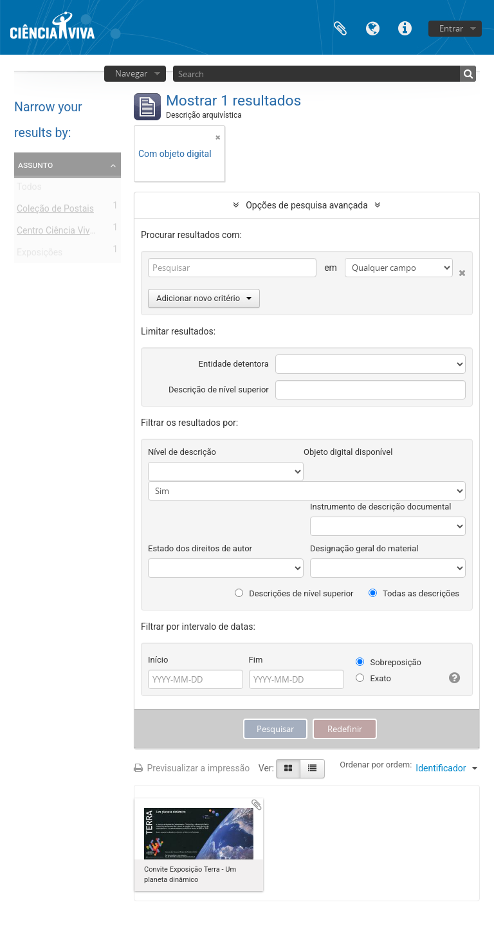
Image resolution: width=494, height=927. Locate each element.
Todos (29, 189)
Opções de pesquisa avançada (307, 205)
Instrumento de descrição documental (380, 506)
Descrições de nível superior (294, 593)
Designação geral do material (364, 548)
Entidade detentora (234, 364)
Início (158, 660)
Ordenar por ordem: (376, 764)
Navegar (131, 73)
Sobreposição (388, 662)
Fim (256, 660)
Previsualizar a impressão (192, 768)
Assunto (35, 165)
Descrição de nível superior (219, 389)
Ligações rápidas (405, 27)
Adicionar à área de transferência (256, 804)
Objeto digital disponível (348, 452)
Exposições (39, 255)
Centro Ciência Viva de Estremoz (82, 233)
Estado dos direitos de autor (200, 548)
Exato (373, 678)
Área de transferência (340, 27)
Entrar (451, 28)
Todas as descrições (414, 593)
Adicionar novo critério (204, 298)
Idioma (372, 27)
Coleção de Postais (55, 211)
